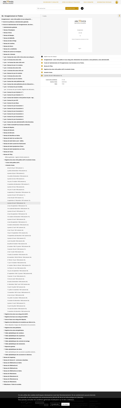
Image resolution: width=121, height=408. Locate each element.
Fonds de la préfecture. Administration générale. (16, 22)
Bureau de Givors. (8, 46)
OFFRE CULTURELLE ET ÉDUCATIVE (71, 2)
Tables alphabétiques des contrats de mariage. (17, 341)
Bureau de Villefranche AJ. (11, 368)
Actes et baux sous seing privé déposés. (15, 319)
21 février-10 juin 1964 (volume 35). (16, 260)
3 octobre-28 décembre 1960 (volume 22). (18, 224)
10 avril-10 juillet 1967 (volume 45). (16, 287)
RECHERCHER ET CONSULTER (50, 2)
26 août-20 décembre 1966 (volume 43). (17, 281)
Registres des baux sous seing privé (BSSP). (16, 316)
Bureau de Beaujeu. (9, 35)
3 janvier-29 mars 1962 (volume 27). (16, 238)
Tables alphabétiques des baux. (13, 338)
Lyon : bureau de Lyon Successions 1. (14, 105)
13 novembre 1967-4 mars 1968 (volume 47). (18, 292)
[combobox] (71, 8)
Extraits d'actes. (10, 165)
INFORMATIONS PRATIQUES (104, 2)
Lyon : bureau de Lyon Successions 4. (14, 114)
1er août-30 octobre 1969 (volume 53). (17, 308)
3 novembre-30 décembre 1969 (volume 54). (18, 311)
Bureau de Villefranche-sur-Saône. (13, 362)
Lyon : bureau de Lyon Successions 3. (14, 111)
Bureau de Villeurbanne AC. (11, 376)
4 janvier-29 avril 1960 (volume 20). (16, 219)
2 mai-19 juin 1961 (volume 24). (15, 230)
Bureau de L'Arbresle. (9, 54)
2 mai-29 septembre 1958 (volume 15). (17, 206)
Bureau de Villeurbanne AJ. (11, 379)
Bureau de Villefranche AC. (11, 365)
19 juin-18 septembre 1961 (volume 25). (17, 233)
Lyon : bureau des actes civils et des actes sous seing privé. (19, 57)
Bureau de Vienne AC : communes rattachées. (16, 360)
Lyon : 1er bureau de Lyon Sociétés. (13, 87)
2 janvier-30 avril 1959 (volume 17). (16, 211)
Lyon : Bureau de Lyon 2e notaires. (13, 73)
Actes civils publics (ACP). (13, 162)
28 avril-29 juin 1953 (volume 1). (15, 168)
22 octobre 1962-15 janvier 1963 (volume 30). (18, 246)
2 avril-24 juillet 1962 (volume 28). (16, 241)
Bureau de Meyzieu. (9, 127)
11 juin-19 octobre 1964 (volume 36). (16, 262)
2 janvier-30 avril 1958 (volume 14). (16, 203)
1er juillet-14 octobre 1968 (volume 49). (17, 298)
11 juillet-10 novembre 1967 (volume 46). (17, 289)
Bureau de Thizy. (8, 154)
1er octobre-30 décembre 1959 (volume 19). (18, 216)
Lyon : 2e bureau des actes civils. (12, 68)
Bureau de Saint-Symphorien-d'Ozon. (14, 146)
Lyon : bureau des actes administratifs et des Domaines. (19, 122)
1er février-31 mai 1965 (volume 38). (16, 268)
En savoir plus (55, 404)
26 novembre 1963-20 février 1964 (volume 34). (19, 257)
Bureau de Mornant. (9, 133)
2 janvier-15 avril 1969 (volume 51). (16, 303)
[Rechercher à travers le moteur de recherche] (51, 8)
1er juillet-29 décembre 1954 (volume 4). (17, 176)
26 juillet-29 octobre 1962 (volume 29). (17, 243)
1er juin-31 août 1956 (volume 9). (15, 189)
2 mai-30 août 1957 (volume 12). (15, 197)
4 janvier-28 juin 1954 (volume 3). (15, 173)
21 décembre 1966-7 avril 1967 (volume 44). (18, 284)
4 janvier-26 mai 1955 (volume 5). (15, 178)
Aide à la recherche (43, 11)
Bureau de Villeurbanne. (10, 373)
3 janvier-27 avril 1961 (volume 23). (16, 227)
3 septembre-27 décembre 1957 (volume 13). (18, 200)
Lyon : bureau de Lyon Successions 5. (14, 116)
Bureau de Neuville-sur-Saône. (12, 135)
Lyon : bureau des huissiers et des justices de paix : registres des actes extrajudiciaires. (19, 97)
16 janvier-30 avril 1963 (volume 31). (16, 249)
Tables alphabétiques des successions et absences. (18, 354)
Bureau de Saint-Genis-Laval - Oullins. (14, 141)
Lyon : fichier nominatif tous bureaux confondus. (17, 124)
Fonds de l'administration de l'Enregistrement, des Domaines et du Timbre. (18, 24)
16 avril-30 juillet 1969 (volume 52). (16, 306)
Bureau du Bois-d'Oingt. (10, 41)
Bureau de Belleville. (9, 38)
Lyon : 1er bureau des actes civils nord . (14, 62)
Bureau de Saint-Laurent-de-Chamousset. (15, 143)
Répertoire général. (10, 346)
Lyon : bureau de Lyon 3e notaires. (13, 78)
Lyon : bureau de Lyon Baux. (11, 103)
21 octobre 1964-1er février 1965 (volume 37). (19, 265)
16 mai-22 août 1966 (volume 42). (15, 279)
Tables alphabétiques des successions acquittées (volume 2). (20, 352)
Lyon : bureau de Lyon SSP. (11, 100)
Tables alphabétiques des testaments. (15, 344)
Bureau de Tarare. (8, 151)
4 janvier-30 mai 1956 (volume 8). (15, 187)
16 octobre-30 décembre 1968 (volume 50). (18, 300)
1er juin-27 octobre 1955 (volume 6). (16, 181)
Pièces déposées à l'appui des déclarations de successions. (20, 325)
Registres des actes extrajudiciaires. (14, 330)
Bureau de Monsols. (9, 130)
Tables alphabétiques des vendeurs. (14, 333)
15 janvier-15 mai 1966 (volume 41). (16, 276)
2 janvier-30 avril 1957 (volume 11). (16, 195)
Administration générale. (10, 27)
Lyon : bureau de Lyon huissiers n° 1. (13, 92)
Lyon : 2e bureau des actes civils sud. (13, 70)
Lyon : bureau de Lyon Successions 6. (14, 119)
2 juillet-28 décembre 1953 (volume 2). (17, 170)
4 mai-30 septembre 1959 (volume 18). (17, 214)
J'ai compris (65, 404)
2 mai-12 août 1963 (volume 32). (15, 252)
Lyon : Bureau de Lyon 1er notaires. (13, 65)
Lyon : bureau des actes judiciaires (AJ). (14, 81)
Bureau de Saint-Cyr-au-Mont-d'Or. (13, 138)
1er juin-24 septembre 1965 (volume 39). (17, 270)
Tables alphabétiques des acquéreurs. (15, 335)
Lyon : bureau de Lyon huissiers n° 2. (13, 95)
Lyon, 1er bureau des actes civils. (12, 59)
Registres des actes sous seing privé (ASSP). (16, 314)
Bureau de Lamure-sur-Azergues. (12, 51)
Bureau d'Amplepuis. (9, 30)
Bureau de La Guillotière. (10, 49)
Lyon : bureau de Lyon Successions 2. (14, 108)
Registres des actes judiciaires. (13, 327)
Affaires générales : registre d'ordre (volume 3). (17, 157)
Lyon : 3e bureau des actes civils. (12, 76)
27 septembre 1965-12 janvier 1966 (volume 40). (19, 273)
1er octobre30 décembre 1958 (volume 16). (18, 208)
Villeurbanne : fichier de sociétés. (12, 384)
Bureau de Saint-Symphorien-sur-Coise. (14, 149)
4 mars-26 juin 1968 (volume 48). (15, 295)
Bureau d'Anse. (8, 32)
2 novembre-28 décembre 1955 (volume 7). (18, 184)
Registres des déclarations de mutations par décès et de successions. (20, 322)
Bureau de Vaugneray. (10, 357)
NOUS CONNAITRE (88, 2)
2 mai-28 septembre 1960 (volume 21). (17, 222)
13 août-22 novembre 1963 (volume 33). (17, 254)
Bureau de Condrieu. (9, 43)
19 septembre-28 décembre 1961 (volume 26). (19, 235)
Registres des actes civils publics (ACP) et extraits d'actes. (20, 160)
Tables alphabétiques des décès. (13, 349)
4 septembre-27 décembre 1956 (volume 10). (18, 192)
